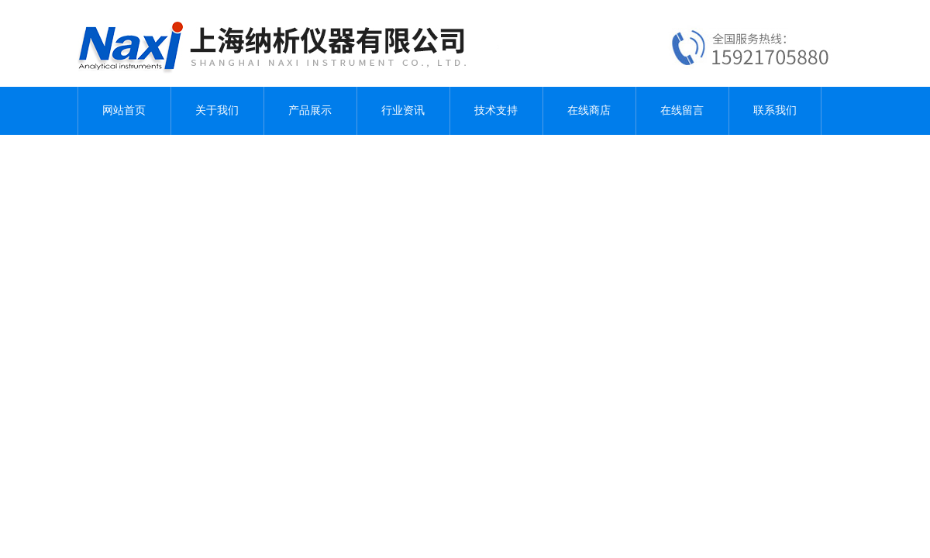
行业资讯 (403, 110)
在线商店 (589, 110)
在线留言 (682, 110)
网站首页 (124, 110)
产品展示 (310, 110)
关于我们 (217, 110)
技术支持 (496, 110)
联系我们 (775, 110)
